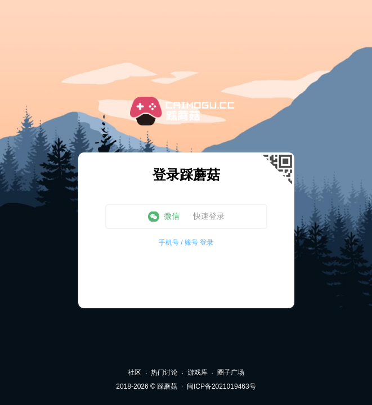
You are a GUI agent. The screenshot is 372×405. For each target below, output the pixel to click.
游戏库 (197, 372)
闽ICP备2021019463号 (221, 386)
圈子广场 (230, 372)
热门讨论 (164, 372)
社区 (134, 372)
